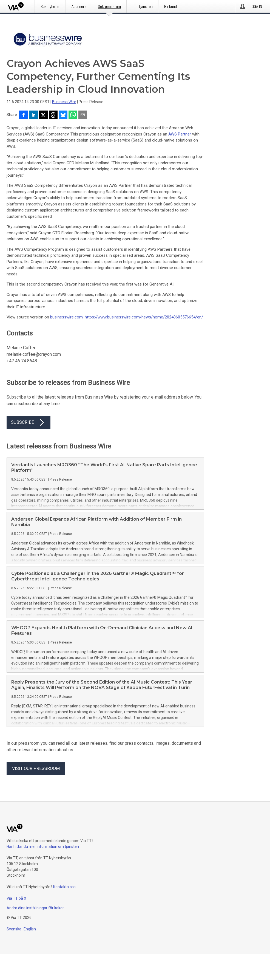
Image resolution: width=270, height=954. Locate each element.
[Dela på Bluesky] (63, 115)
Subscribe (28, 422)
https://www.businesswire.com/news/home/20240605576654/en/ (144, 317)
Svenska (14, 929)
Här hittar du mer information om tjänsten (43, 846)
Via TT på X (16, 898)
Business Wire (64, 102)
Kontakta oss (64, 887)
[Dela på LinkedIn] (33, 115)
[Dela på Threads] (53, 115)
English (30, 929)
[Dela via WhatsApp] (73, 115)
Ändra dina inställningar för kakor (35, 908)
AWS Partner (179, 134)
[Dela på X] (43, 115)
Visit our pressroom (36, 768)
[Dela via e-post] (82, 115)
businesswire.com (66, 317)
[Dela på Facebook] (23, 115)
